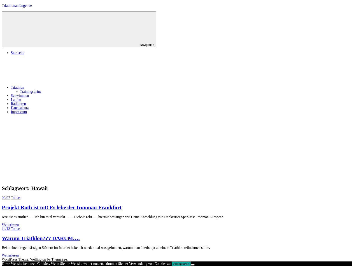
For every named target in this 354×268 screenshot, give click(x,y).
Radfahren (18, 104)
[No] (193, 265)
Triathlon (51, 87)
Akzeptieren (181, 264)
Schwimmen (20, 95)
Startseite (17, 53)
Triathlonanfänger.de (17, 5)
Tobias (15, 198)
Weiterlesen (10, 224)
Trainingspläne (30, 91)
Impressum (19, 112)
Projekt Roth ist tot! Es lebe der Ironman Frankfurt (62, 207)
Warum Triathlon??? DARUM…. (41, 238)
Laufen (16, 100)
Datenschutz (20, 108)
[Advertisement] (177, 149)
